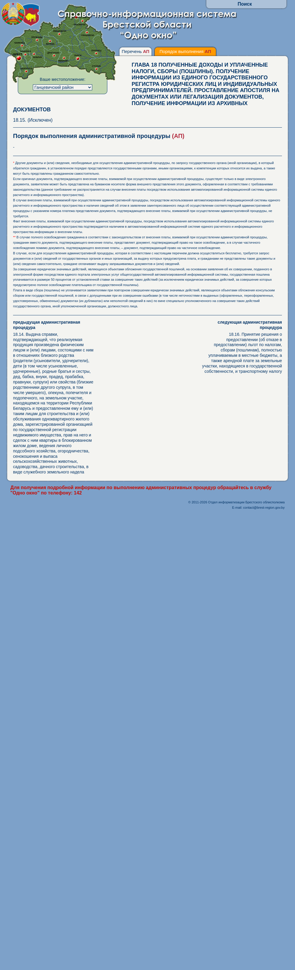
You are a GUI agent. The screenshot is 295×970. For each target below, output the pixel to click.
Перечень (135, 51)
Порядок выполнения (185, 51)
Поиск (244, 4)
